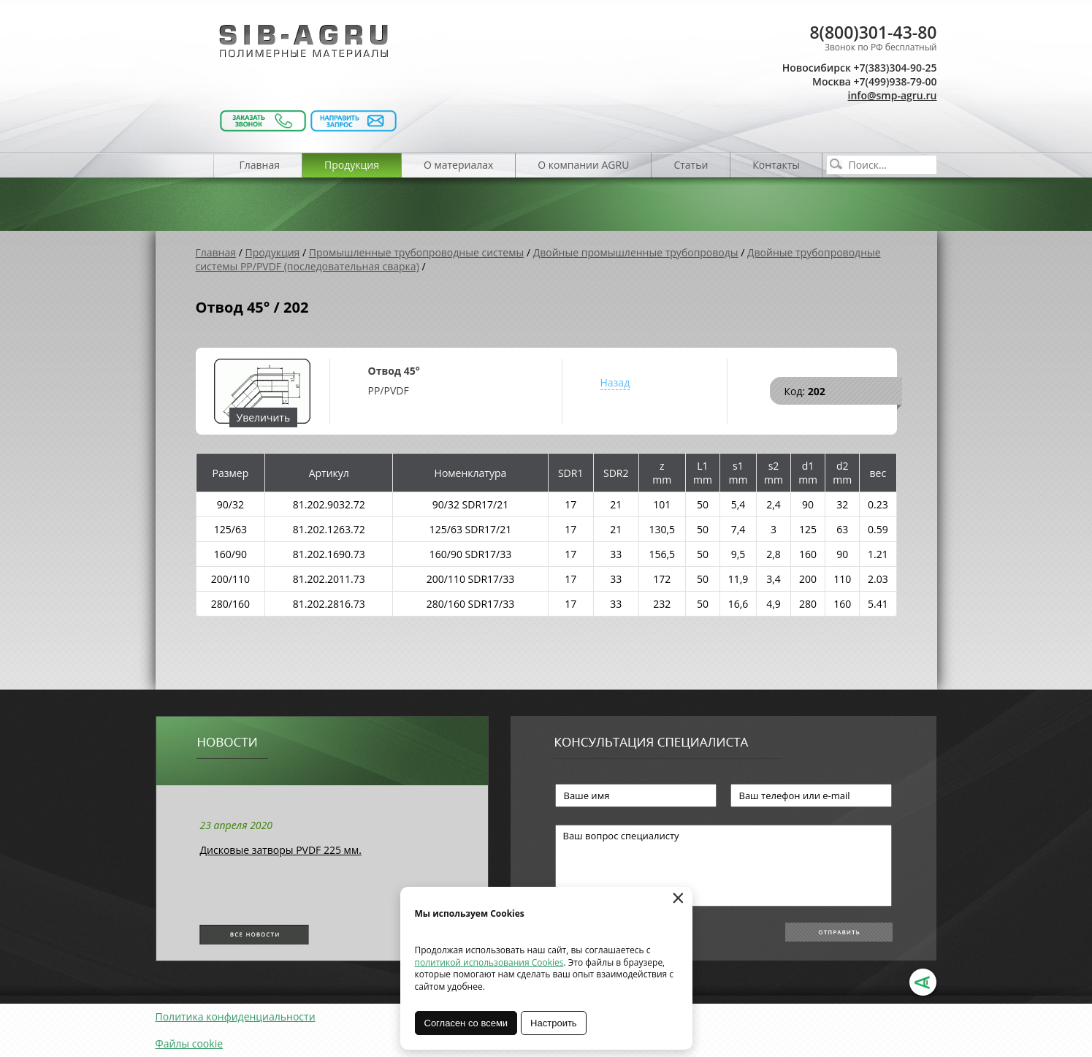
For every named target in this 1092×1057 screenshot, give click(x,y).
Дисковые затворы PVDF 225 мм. (281, 850)
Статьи (690, 165)
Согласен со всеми (466, 1023)
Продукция (351, 165)
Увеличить (264, 417)
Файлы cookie (190, 1043)
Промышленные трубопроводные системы (416, 252)
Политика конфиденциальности (236, 1016)
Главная (260, 165)
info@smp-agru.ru (892, 95)
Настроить (553, 1023)
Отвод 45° (394, 371)
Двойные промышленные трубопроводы (635, 252)
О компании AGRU (583, 165)
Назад (615, 382)
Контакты (776, 165)
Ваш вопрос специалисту (723, 866)
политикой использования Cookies (489, 962)
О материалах (458, 165)
